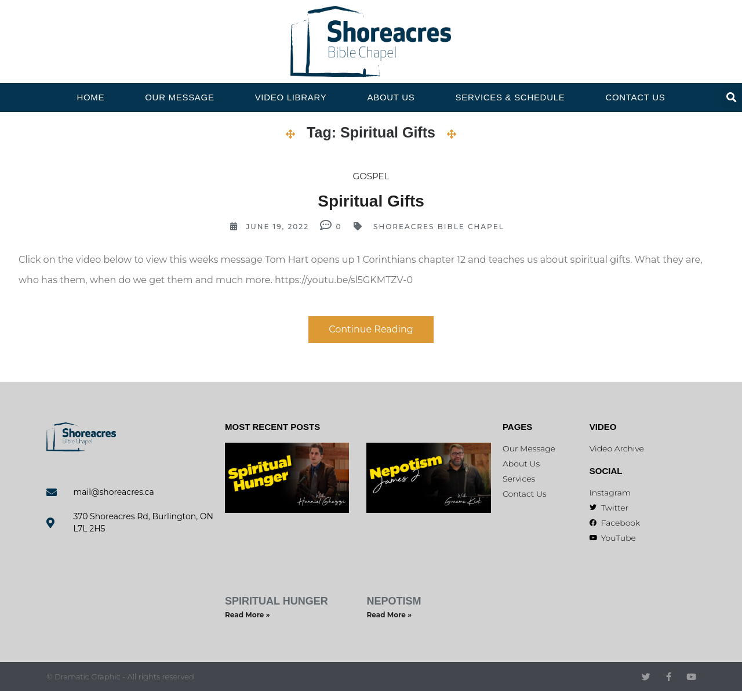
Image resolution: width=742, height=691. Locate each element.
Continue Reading (371, 329)
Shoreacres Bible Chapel (438, 226)
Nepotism (393, 601)
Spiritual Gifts (371, 201)
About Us (391, 97)
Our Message (179, 97)
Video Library (291, 97)
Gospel (371, 176)
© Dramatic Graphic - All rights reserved (120, 676)
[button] (731, 98)
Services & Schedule (510, 97)
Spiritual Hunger (276, 601)
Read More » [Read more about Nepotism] (389, 614)
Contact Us (635, 97)
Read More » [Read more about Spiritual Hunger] (247, 614)
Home (90, 97)
